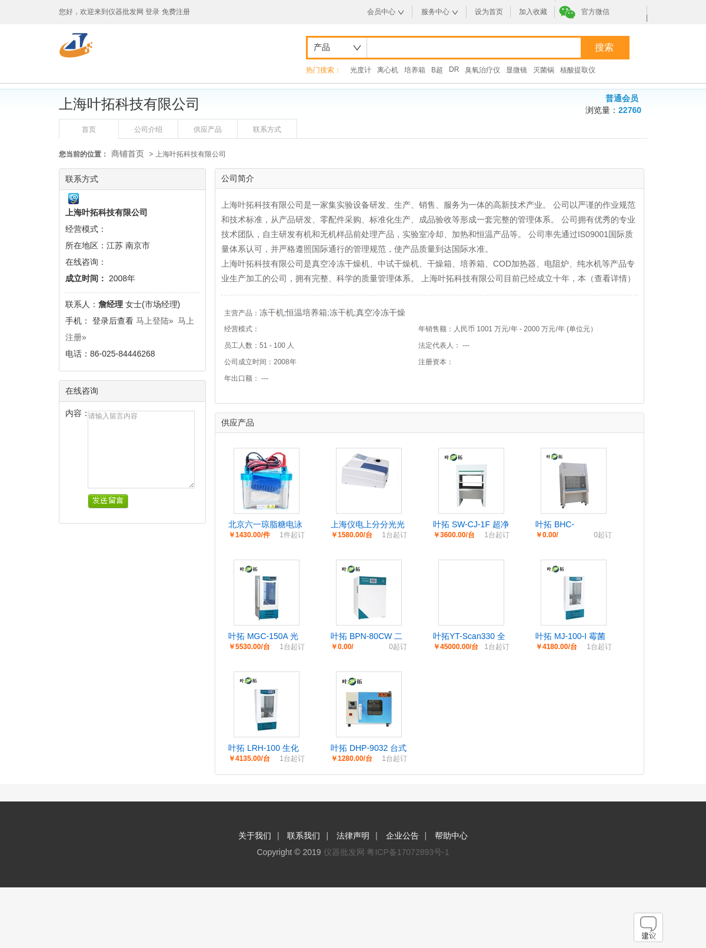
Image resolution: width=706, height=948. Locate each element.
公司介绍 (148, 129)
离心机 (387, 70)
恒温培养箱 (306, 312)
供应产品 (208, 129)
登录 (152, 12)
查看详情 (610, 278)
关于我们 (254, 835)
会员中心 (381, 12)
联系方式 (267, 129)
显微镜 (516, 70)
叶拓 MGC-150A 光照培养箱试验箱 (263, 636)
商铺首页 (127, 153)
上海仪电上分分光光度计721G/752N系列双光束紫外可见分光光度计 (368, 525)
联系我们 (303, 835)
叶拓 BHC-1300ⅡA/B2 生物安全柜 (573, 525)
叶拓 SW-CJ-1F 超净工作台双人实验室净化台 (471, 525)
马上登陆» (155, 320)
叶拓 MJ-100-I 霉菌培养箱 (570, 636)
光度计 (360, 70)
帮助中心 (451, 835)
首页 (89, 129)
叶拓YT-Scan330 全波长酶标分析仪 (469, 636)
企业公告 (402, 835)
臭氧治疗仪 (482, 70)
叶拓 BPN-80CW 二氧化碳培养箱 (366, 636)
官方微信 (595, 12)
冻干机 (271, 312)
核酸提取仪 (577, 70)
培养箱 (414, 70)
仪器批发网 (344, 852)
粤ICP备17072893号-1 (408, 852)
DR (454, 69)
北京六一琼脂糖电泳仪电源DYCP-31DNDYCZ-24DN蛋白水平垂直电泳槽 (266, 525)
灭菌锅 (543, 70)
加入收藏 (533, 12)
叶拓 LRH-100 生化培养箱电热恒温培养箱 (265, 748)
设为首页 (489, 12)
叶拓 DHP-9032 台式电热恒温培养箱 (369, 748)
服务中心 (435, 12)
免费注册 (176, 12)
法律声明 (353, 835)
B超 (437, 70)
